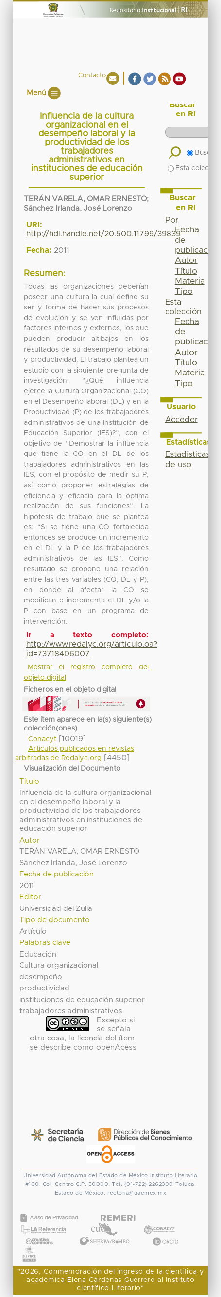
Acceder (181, 419)
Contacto (92, 75)
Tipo (184, 291)
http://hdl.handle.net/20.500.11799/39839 (103, 234)
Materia (190, 281)
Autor (186, 260)
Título (186, 271)
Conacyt (42, 739)
